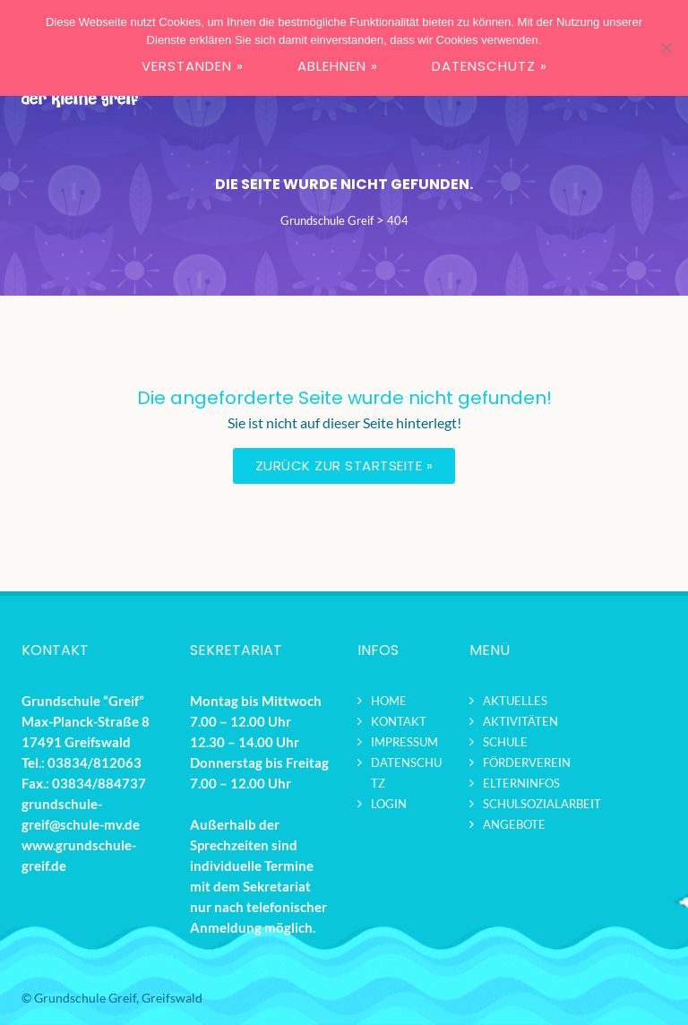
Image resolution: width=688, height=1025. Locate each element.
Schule (505, 742)
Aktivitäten (520, 721)
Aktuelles (515, 700)
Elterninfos (521, 783)
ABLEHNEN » (337, 65)
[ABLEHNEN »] (666, 47)
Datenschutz (406, 772)
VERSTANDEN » (193, 65)
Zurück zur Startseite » (344, 465)
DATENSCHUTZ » (489, 65)
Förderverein (527, 762)
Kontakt (398, 721)
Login (389, 804)
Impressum (404, 742)
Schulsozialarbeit (542, 804)
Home (389, 700)
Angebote (514, 824)
